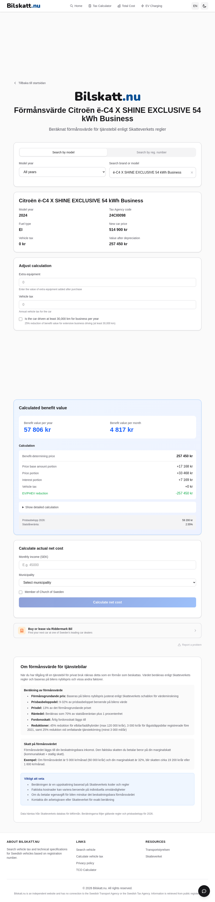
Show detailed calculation (42, 507)
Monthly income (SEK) (33, 556)
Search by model (63, 152)
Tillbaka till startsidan (29, 83)
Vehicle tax (26, 296)
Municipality (26, 575)
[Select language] (195, 6)
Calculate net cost (107, 602)
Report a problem (190, 644)
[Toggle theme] (204, 6)
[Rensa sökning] (192, 172)
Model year (26, 163)
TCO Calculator (86, 870)
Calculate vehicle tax (89, 856)
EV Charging (151, 6)
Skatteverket (154, 856)
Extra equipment (29, 274)
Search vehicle (86, 849)
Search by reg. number (151, 152)
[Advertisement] (107, 41)
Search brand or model (124, 163)
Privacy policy (85, 863)
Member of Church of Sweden (44, 592)
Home (76, 6)
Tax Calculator (99, 6)
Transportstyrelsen (158, 849)
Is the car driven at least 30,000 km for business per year (70, 321)
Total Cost (126, 6)
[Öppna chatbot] (204, 891)
